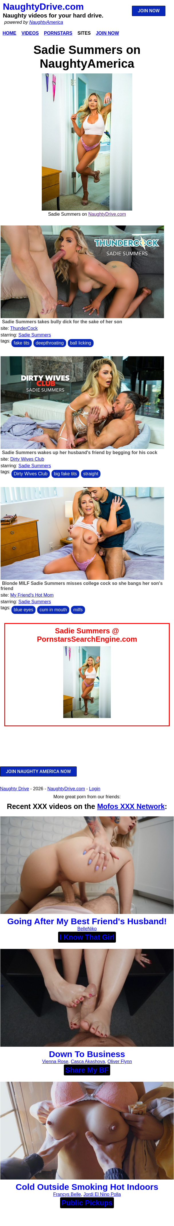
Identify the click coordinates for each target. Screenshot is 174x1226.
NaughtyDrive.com (43, 6)
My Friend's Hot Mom (32, 595)
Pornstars (58, 33)
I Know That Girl (87, 937)
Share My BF (86, 1070)
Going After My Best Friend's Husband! (87, 921)
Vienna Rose (55, 1061)
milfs (78, 609)
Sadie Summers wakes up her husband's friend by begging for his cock (79, 452)
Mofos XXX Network (131, 806)
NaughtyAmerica (46, 22)
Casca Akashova (88, 1061)
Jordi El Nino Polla (102, 1194)
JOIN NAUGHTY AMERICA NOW (38, 771)
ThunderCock (24, 328)
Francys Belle (67, 1194)
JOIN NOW (149, 10)
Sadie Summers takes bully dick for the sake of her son (62, 321)
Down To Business (87, 1054)
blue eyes (23, 609)
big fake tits (65, 473)
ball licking (80, 342)
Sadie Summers (34, 334)
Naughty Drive (14, 788)
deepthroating (50, 342)
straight (90, 473)
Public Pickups (87, 1203)
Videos (30, 33)
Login (94, 788)
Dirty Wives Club (27, 459)
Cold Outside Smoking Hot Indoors (87, 1187)
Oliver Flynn (119, 1061)
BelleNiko (87, 928)
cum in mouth (53, 609)
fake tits (21, 342)
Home (9, 33)
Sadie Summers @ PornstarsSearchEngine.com (87, 635)
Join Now (107, 33)
